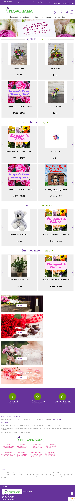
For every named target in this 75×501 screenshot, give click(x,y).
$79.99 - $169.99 (56, 196)
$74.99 (19, 75)
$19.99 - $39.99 (19, 113)
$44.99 (55, 75)
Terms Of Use (40, 499)
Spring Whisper (56, 106)
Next (72, 61)
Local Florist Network (59, 499)
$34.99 (55, 113)
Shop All (43, 39)
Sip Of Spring (56, 68)
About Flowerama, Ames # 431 (10, 371)
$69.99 (19, 286)
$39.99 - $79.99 (19, 158)
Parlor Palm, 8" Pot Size (19, 280)
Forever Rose (56, 151)
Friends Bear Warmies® (19, 234)
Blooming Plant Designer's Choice (19, 106)
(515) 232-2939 (8, 2)
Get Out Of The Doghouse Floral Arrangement (56, 190)
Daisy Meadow (19, 68)
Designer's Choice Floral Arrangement (19, 151)
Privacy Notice (48, 499)
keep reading (57, 374)
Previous (2, 61)
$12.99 (55, 158)
